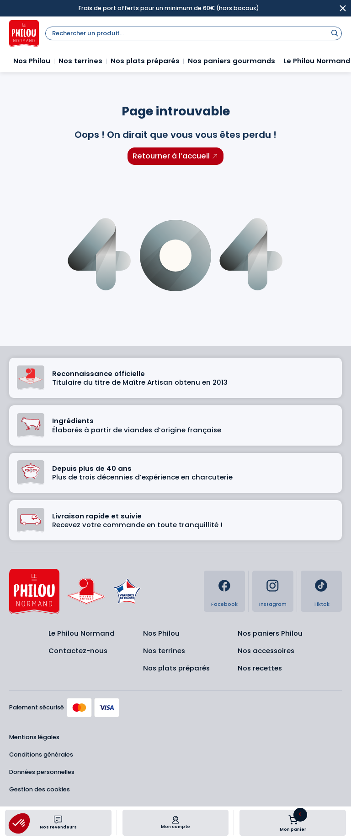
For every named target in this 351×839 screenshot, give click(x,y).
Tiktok (322, 604)
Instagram (273, 604)
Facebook (224, 604)
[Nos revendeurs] (58, 819)
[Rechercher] (334, 32)
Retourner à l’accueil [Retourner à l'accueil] (171, 156)
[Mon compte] (175, 820)
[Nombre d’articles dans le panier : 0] (293, 820)
